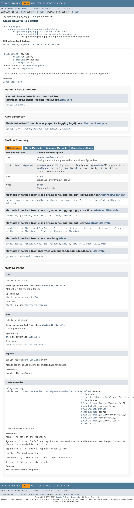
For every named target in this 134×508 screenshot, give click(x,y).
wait (88, 244)
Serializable (10, 44)
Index (59, 3)
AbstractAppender (23, 68)
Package (16, 3)
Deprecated (49, 3)
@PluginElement (90, 403)
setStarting (28, 231)
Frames (36, 8)
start (40, 176)
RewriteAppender (36, 65)
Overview (5, 3)
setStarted (12, 231)
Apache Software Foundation (68, 497)
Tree (39, 3)
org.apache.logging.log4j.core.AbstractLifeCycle (32, 29)
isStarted (75, 228)
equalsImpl (12, 228)
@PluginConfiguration (93, 409)
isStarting (90, 228)
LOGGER (66, 129)
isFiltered (53, 215)
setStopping (72, 231)
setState (42, 231)
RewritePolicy (73, 168)
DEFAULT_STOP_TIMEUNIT (46, 129)
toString (11, 203)
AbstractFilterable (106, 210)
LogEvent (51, 157)
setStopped (56, 231)
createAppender (46, 165)
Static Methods (33, 148)
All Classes (64, 8)
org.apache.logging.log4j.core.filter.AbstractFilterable (39, 31)
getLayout (53, 200)
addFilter (11, 215)
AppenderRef (98, 165)
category (18, 57)
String (59, 165)
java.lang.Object (11, 26)
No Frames (47, 8)
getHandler (38, 200)
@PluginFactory (14, 388)
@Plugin (7, 54)
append (41, 157)
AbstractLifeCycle (95, 123)
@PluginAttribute (72, 391)
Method (40, 12)
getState (26, 228)
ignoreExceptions (82, 200)
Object (63, 238)
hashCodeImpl (40, 228)
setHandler (114, 200)
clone (9, 244)
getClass (42, 244)
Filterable (39, 44)
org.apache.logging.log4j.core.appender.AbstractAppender (47, 34)
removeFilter (69, 215)
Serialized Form (12, 82)
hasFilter (39, 215)
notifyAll (78, 244)
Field (22, 12)
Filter (105, 168)
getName (65, 200)
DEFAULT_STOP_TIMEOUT (18, 129)
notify (66, 244)
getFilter (25, 215)
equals (18, 244)
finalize (30, 244)
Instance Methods (56, 148)
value (87, 391)
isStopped (104, 228)
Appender (26, 44)
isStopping (119, 228)
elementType (20, 60)
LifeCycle (53, 44)
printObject (20, 62)
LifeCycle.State (15, 105)
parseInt (100, 200)
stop (39, 185)
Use (33, 3)
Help (66, 3)
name (15, 54)
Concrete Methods (82, 148)
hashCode (55, 244)
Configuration (45, 168)
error (9, 200)
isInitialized (59, 228)
